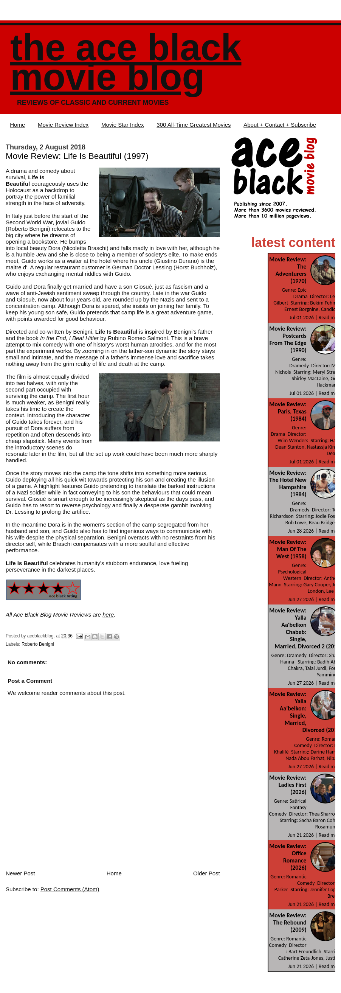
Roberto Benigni (38, 644)
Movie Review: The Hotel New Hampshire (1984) (287, 483)
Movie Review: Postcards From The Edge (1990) (287, 339)
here (108, 614)
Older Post (206, 873)
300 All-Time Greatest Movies (194, 124)
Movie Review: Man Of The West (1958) (287, 549)
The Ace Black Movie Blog (125, 62)
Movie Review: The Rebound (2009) (287, 922)
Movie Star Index (122, 124)
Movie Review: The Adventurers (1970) (287, 270)
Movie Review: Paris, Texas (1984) (287, 411)
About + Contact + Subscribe (279, 124)
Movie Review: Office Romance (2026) (287, 856)
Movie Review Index (63, 124)
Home (17, 124)
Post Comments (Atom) (69, 889)
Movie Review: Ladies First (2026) (287, 785)
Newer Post (20, 873)
